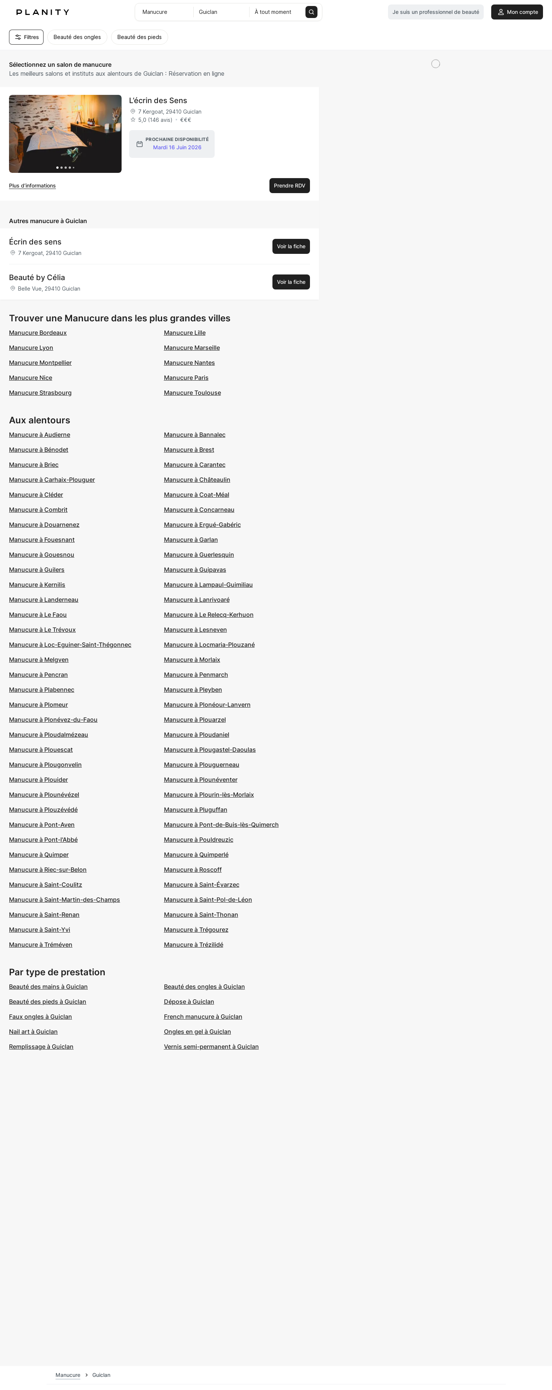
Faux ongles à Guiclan (40, 1016)
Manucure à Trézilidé (193, 944)
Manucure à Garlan (191, 539)
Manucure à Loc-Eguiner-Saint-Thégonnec (70, 644)
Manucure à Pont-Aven (42, 824)
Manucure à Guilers (37, 569)
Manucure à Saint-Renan (44, 914)
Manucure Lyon (31, 347)
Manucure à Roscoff (193, 869)
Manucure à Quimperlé (196, 854)
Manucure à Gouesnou (41, 554)
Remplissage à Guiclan (41, 1046)
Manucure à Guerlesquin (199, 554)
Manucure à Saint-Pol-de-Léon (208, 899)
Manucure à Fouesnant (42, 539)
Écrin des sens (35, 241)
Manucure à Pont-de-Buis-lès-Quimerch (221, 824)
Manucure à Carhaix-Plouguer (52, 479)
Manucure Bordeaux (38, 332)
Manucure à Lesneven (195, 629)
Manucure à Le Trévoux (42, 629)
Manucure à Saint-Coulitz (45, 884)
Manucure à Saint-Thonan (201, 914)
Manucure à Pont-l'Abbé (43, 839)
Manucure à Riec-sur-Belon (48, 869)
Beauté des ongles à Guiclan (204, 986)
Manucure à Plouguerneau (201, 764)
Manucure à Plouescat (41, 749)
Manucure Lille (185, 332)
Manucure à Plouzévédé (43, 809)
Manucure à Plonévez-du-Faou (53, 719)
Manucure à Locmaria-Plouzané (209, 644)
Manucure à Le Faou (38, 614)
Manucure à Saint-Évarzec (201, 884)
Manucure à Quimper (39, 854)
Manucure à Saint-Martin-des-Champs (64, 899)
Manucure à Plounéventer (201, 779)
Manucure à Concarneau (199, 509)
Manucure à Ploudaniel (196, 734)
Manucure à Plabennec (41, 689)
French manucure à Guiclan (203, 1016)
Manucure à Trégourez (196, 929)
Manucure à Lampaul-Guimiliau (208, 584)
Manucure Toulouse (192, 392)
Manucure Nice (30, 377)
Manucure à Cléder (36, 494)
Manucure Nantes (189, 362)
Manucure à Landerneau (43, 599)
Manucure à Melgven (39, 659)
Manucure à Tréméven (40, 944)
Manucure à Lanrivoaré (197, 599)
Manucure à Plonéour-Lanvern (207, 704)
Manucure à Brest (189, 449)
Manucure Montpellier (40, 362)
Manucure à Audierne (39, 434)
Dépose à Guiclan (189, 1001)
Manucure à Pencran (38, 674)
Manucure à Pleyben (193, 689)
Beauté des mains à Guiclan (48, 986)
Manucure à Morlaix (192, 659)
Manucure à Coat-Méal (196, 494)
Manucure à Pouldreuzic (198, 839)
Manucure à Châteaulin (197, 479)
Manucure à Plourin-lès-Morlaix (209, 794)
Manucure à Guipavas (195, 569)
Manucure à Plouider (38, 779)
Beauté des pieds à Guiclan (47, 1001)
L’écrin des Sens (158, 100)
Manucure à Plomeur (38, 704)
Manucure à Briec (34, 464)
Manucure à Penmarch (196, 674)
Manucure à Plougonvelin (45, 764)
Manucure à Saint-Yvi (39, 929)
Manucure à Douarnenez (44, 524)
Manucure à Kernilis (37, 584)
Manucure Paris (186, 377)
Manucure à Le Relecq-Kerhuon (209, 614)
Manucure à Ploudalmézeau (48, 734)
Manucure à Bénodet (38, 449)
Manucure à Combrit (38, 509)
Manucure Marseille (192, 347)
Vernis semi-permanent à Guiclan (211, 1046)
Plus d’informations (32, 185)
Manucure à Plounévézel (44, 794)
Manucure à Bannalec (195, 434)
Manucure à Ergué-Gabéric (202, 524)
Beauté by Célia (37, 277)
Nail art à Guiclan (33, 1031)
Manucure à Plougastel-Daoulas (210, 749)
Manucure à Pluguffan (195, 809)
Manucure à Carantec (195, 464)
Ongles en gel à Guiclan (197, 1031)
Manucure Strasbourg (40, 392)
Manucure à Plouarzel (195, 719)
